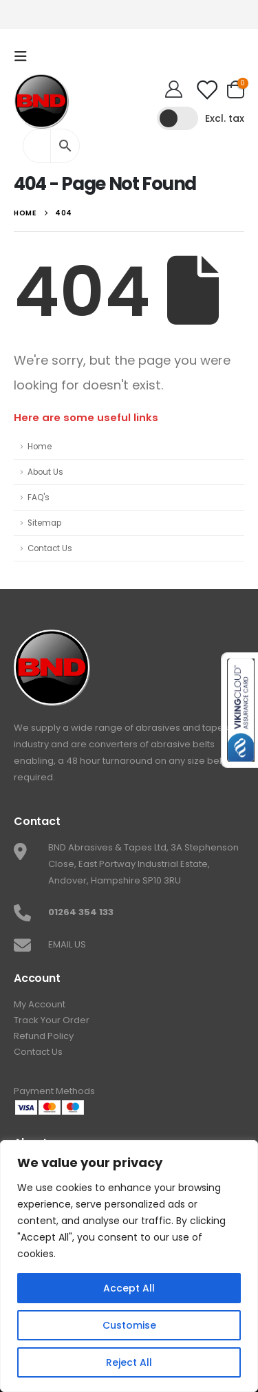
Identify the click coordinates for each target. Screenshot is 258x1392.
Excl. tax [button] (224, 118)
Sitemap (44, 522)
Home (40, 446)
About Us (45, 472)
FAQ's (39, 497)
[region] (129, 1266)
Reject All (129, 1362)
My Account (39, 1004)
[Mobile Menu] (25, 56)
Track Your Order (51, 1020)
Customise (129, 1325)
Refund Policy (44, 1035)
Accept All (129, 1288)
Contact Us (50, 548)
